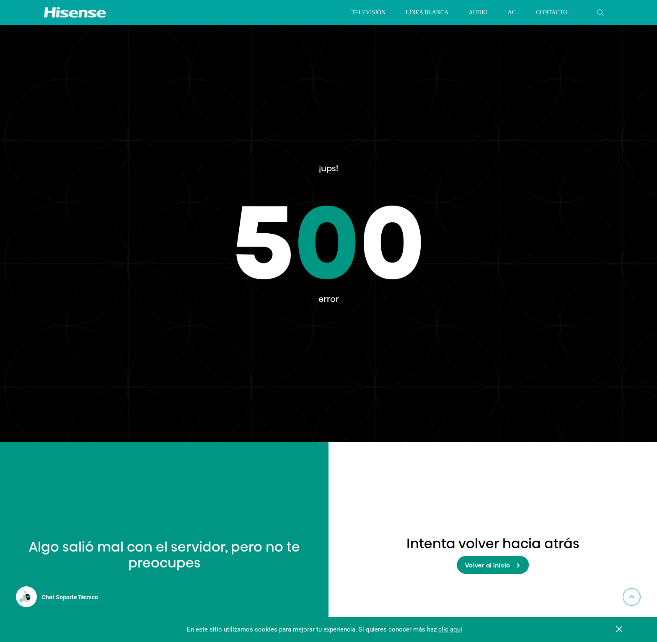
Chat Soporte (70, 597)
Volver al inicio (492, 566)
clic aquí (450, 629)
